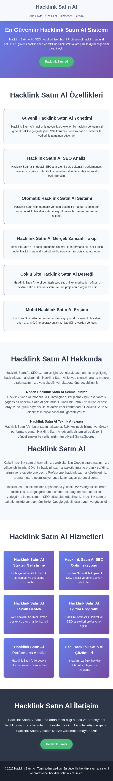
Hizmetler (66, 15)
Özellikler (51, 15)
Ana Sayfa (36, 15)
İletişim (79, 15)
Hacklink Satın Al (56, 7)
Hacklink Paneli (56, 744)
